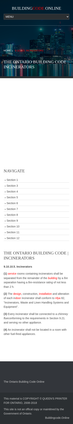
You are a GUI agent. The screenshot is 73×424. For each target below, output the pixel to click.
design (17, 293)
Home (7, 50)
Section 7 (12, 209)
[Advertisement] (36, 114)
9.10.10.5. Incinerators (29, 50)
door (18, 298)
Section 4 (12, 191)
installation (45, 293)
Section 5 (12, 197)
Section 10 (13, 226)
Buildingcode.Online (57, 417)
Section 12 (13, 238)
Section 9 (12, 220)
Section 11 (13, 232)
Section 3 (12, 185)
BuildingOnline (36, 8)
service (12, 273)
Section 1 (12, 179)
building (52, 278)
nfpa (57, 298)
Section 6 (12, 203)
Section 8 (12, 214)
